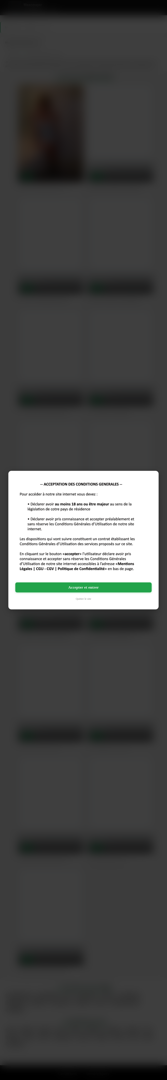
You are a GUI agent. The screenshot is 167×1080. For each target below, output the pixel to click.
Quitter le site (83, 598)
